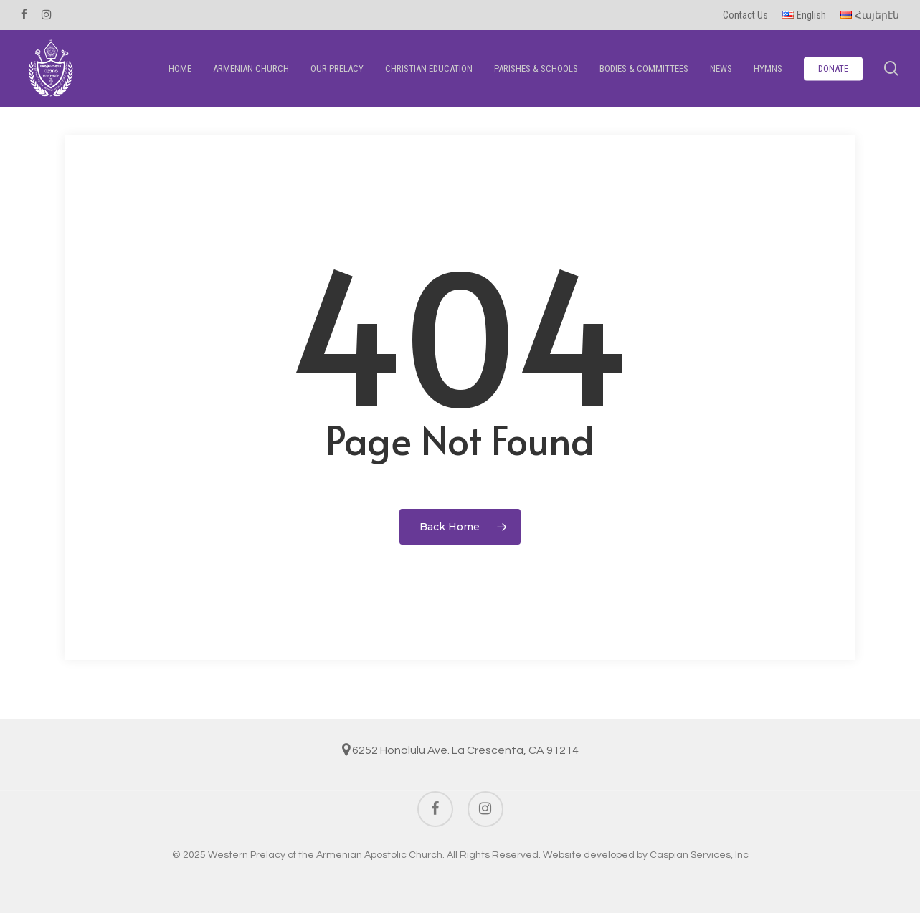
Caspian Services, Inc (699, 855)
